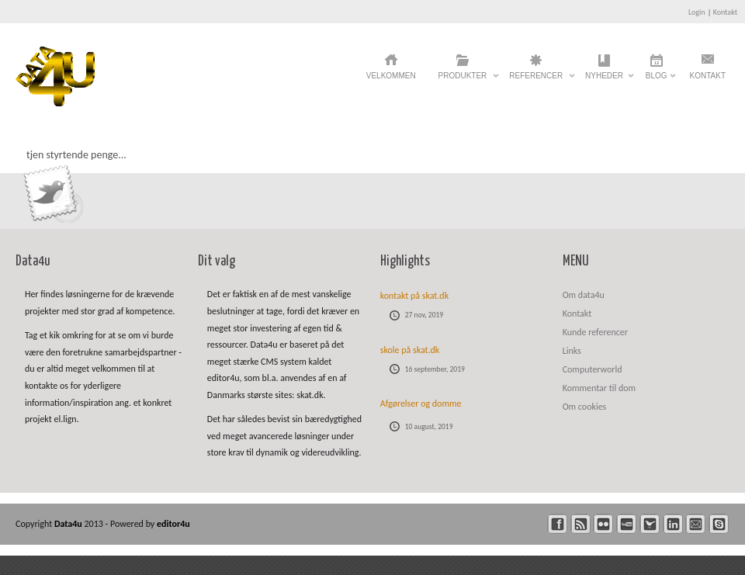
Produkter (462, 79)
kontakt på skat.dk (414, 295)
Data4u (69, 523)
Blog (656, 79)
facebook (557, 524)
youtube (626, 524)
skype (719, 524)
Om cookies (585, 406)
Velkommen (391, 75)
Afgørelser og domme (421, 403)
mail (695, 524)
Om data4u (584, 294)
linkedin (673, 524)
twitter (649, 524)
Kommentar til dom (599, 388)
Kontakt (725, 12)
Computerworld (592, 369)
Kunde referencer (595, 332)
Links (572, 350)
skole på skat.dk (410, 350)
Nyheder (604, 79)
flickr (603, 524)
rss (580, 524)
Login (696, 12)
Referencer (536, 79)
